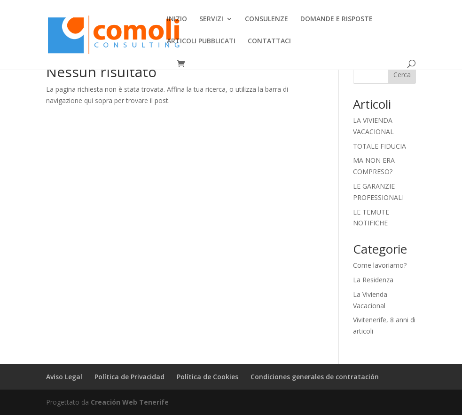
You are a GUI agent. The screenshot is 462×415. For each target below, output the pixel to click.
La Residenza (373, 279)
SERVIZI (211, 19)
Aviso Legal (64, 376)
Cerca (402, 74)
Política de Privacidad (129, 376)
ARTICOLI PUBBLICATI (201, 41)
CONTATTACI (269, 41)
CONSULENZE (266, 19)
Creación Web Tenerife (130, 402)
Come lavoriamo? (380, 265)
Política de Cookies (207, 376)
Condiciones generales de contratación (315, 376)
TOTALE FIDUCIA (379, 146)
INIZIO (177, 19)
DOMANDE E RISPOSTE (336, 19)
